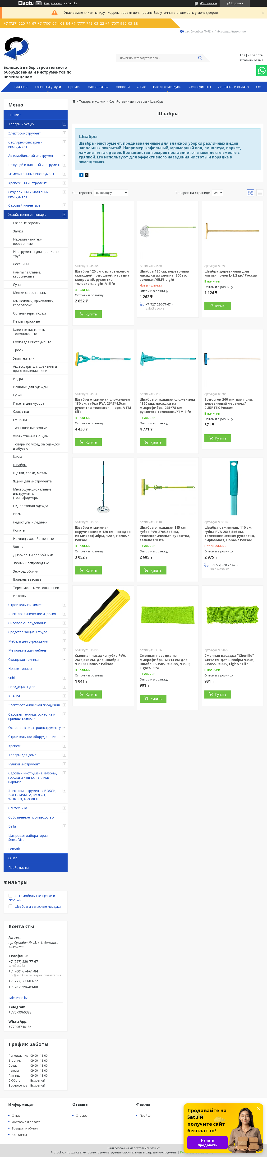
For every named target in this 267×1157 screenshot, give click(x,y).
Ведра (18, 378)
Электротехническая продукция (34, 705)
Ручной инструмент (24, 764)
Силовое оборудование (27, 623)
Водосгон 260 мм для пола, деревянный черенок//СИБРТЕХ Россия (228, 403)
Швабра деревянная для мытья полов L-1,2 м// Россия (230, 273)
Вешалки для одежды (30, 387)
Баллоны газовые (27, 579)
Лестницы (21, 264)
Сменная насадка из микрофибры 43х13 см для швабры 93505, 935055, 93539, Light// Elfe (165, 661)
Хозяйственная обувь (30, 436)
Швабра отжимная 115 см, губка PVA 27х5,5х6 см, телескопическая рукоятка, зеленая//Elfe (165, 533)
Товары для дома (22, 755)
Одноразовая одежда (30, 506)
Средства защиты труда (27, 632)
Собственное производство (31, 817)
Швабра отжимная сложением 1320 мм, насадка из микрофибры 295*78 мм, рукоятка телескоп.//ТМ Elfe (167, 405)
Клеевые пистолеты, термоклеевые (29, 331)
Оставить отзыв (251, 60)
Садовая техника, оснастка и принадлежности (31, 716)
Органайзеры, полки (29, 313)
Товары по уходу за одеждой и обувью (36, 446)
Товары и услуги (48, 86)
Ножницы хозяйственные (33, 538)
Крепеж (14, 746)
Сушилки (20, 419)
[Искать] (200, 58)
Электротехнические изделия (32, 613)
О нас (141, 86)
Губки (17, 395)
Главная (21, 86)
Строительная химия (25, 604)
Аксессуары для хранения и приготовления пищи (35, 368)
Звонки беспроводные (31, 563)
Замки (18, 231)
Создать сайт (53, 3)
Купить (91, 314)
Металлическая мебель (27, 650)
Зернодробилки (25, 571)
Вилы (17, 514)
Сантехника (17, 808)
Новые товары (20, 668)
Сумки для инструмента (32, 342)
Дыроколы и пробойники (33, 555)
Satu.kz (155, 1148)
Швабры (20, 465)
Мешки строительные (30, 292)
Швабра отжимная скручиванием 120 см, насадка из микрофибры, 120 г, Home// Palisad (103, 533)
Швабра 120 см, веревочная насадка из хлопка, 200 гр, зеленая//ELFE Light (164, 275)
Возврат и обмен (25, 1128)
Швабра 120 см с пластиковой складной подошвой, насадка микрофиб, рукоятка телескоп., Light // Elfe (102, 277)
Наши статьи (98, 86)
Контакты (19, 1135)
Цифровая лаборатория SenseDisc (28, 837)
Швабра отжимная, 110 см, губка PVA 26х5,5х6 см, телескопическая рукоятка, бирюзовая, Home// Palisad (229, 533)
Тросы (18, 350)
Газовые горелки (27, 223)
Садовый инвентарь (24, 205)
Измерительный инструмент (31, 173)
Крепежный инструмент (27, 183)
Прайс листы (18, 867)
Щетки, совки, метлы (30, 473)
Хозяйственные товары (27, 214)
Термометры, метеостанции (36, 587)
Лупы (17, 284)
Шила (17, 456)
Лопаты (19, 530)
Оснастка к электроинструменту (34, 727)
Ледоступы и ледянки (30, 522)
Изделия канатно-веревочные (27, 241)
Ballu (12, 826)
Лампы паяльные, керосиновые (27, 274)
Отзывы (82, 1115)
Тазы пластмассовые (30, 428)
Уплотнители (23, 358)
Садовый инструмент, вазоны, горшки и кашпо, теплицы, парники (32, 777)
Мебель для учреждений (28, 641)
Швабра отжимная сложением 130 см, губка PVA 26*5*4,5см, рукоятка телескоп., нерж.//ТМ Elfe (103, 405)
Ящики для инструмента (32, 481)
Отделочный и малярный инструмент (28, 194)
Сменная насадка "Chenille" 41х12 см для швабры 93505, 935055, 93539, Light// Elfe (229, 659)
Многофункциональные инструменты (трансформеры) (32, 493)
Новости (123, 86)
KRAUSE (14, 696)
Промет (74, 86)
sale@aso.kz (18, 998)
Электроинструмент (24, 133)
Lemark (14, 849)
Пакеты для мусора (28, 403)
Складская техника (23, 659)
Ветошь (19, 595)
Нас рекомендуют (167, 86)
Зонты (18, 546)
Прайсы (145, 1115)
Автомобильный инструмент (31, 155)
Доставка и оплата (233, 86)
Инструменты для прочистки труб (36, 253)
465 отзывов (208, 3)
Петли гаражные (26, 321)
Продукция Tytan (21, 687)
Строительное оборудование (32, 736)
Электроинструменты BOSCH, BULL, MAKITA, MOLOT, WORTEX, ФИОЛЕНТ (32, 794)
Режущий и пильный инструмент (34, 164)
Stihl (11, 678)
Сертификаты (200, 86)
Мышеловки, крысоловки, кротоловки (34, 303)
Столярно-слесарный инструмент (25, 144)
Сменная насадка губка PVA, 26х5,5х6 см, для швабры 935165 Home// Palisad (100, 659)
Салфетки (21, 411)
